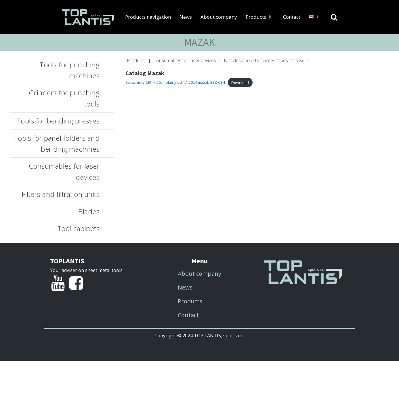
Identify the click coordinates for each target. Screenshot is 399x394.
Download (240, 82)
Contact (291, 17)
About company (219, 17)
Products (260, 17)
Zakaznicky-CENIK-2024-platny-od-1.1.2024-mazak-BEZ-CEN (175, 82)
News (186, 17)
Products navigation (148, 17)
